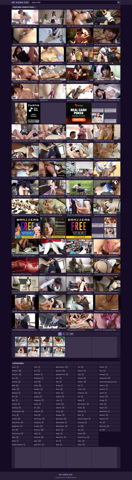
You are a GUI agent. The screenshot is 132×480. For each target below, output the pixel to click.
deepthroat (17, 426)
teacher (103, 367)
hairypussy (39, 422)
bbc (15, 396)
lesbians (60, 407)
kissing (59, 385)
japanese (60, 370)
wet (102, 422)
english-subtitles (18, 444)
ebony (15, 441)
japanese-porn (62, 374)
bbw (15, 400)
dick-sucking (17, 433)
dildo (15, 437)
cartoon (16, 404)
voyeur (103, 407)
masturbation (61, 426)
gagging (38, 396)
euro (37, 370)
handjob (38, 426)
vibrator (103, 396)
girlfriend (38, 411)
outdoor (82, 382)
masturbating (61, 422)
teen (102, 370)
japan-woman (62, 367)
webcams (103, 419)
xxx (102, 430)
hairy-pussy (39, 419)
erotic (37, 367)
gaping (37, 404)
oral (81, 367)
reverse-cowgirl (84, 419)
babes (15, 389)
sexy (81, 430)
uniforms (103, 389)
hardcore (39, 430)
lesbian (60, 404)
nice (58, 441)
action (15, 367)
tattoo (81, 444)
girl (37, 407)
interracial (39, 437)
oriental (82, 378)
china (15, 415)
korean (59, 393)
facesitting (38, 378)
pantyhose (82, 393)
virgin (102, 404)
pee (80, 396)
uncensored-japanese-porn (108, 382)
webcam (103, 415)
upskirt (103, 393)
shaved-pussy (83, 437)
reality (81, 407)
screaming (82, 422)
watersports (104, 411)
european (38, 374)
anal (15, 378)
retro (81, 415)
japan (37, 441)
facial (37, 382)
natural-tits (61, 437)
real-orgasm (83, 404)
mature (59, 430)
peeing (81, 400)
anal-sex (16, 382)
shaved (81, 433)
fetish (37, 393)
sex (81, 426)
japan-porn (39, 444)
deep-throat (17, 422)
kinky (59, 382)
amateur (16, 370)
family (37, 385)
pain (80, 385)
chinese (16, 419)
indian (37, 433)
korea (59, 389)
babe (15, 385)
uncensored (104, 378)
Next (71, 334)
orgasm (82, 370)
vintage (103, 400)
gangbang (39, 400)
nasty (59, 433)
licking (59, 411)
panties (81, 389)
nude (59, 444)
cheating (16, 407)
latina (59, 400)
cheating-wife (18, 411)
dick (15, 430)
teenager (103, 374)
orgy (81, 374)
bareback (16, 393)
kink (59, 378)
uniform (103, 385)
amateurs (16, 374)
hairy (37, 415)
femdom (38, 389)
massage (60, 415)
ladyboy (60, 396)
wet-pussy (104, 426)
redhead (82, 411)
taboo (81, 441)
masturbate (61, 419)
